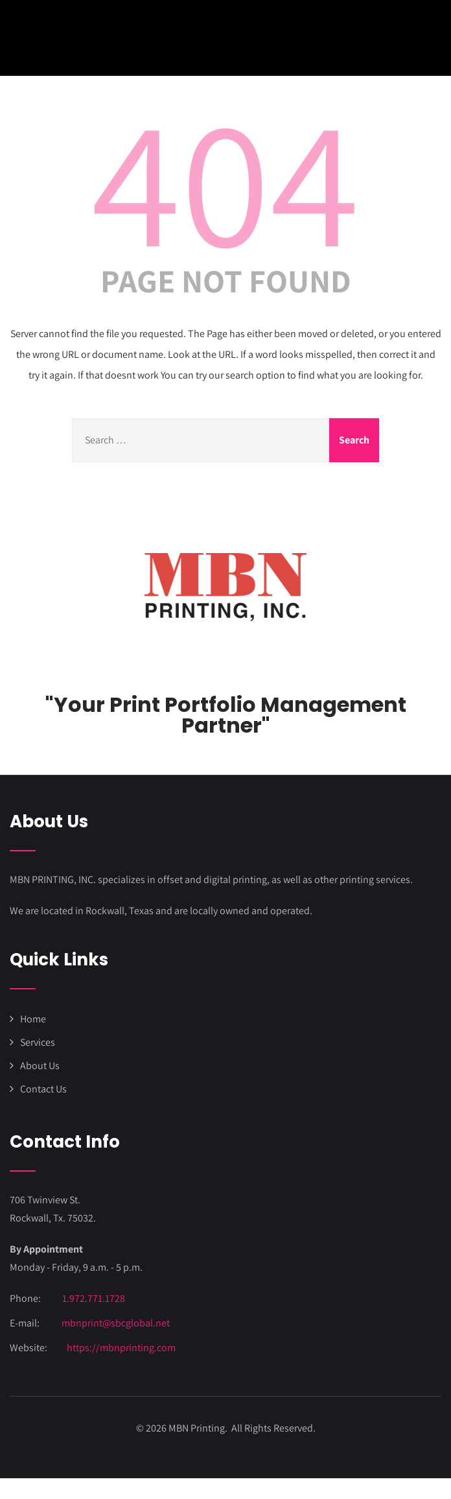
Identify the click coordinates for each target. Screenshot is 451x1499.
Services (37, 1042)
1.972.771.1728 (93, 1298)
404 (225, 179)
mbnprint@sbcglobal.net (116, 1323)
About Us (40, 1065)
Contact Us (43, 1089)
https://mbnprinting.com (121, 1347)
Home (33, 1019)
